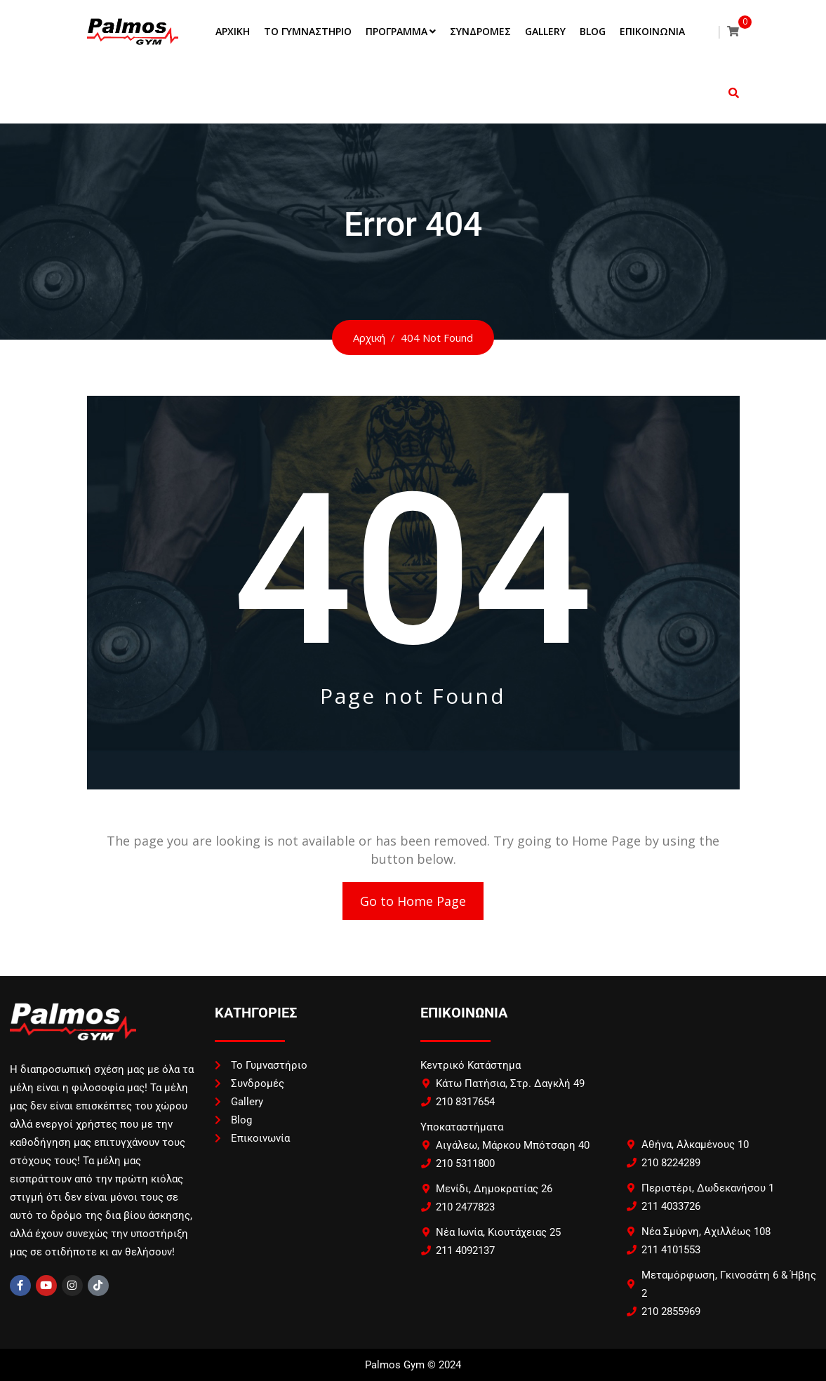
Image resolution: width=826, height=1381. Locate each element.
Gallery (545, 31)
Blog (593, 31)
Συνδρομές (480, 31)
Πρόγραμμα (396, 31)
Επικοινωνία (652, 31)
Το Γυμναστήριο (308, 31)
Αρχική (232, 31)
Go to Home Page (413, 901)
